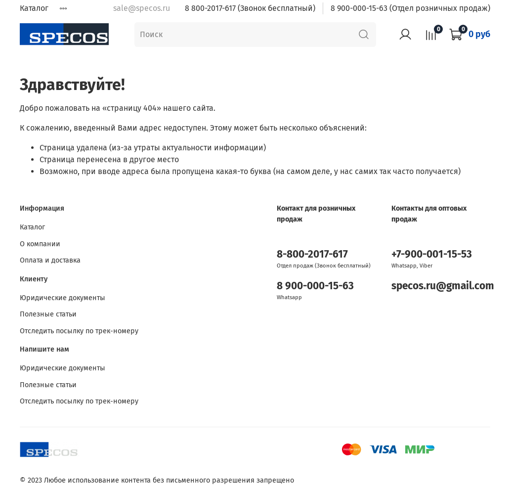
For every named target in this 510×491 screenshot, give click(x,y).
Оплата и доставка (50, 260)
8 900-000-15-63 (315, 286)
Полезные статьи (48, 314)
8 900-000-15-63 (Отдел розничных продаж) (410, 8)
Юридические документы (62, 298)
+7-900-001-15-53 (431, 254)
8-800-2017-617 (312, 254)
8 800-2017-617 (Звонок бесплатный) (250, 8)
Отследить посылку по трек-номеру (79, 331)
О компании (40, 244)
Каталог (34, 8)
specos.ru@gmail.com (442, 286)
